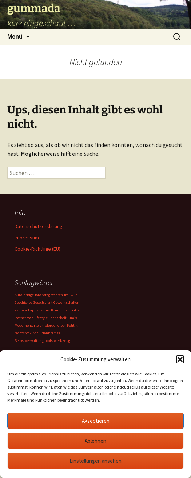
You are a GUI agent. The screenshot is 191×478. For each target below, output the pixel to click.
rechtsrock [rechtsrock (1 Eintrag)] (23, 333)
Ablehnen (95, 440)
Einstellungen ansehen (95, 460)
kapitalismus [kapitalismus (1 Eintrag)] (39, 310)
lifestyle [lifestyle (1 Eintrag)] (41, 317)
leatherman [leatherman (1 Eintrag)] (24, 317)
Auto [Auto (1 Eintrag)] (18, 294)
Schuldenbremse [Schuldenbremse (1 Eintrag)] (46, 333)
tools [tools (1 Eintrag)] (49, 340)
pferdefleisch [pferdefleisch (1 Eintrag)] (55, 325)
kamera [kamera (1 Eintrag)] (21, 310)
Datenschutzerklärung (39, 226)
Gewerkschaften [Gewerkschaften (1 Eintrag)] (66, 302)
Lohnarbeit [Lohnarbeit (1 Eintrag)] (58, 317)
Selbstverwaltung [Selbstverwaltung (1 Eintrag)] (29, 340)
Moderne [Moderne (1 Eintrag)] (22, 325)
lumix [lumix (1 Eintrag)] (72, 317)
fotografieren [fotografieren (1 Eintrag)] (52, 294)
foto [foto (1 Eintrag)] (38, 294)
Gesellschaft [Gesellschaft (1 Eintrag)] (42, 302)
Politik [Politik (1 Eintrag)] (72, 325)
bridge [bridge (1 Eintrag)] (28, 294)
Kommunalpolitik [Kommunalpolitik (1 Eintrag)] (65, 310)
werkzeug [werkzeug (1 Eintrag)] (62, 340)
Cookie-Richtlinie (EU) (37, 249)
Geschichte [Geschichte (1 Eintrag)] (23, 302)
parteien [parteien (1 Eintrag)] (37, 325)
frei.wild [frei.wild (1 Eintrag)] (71, 294)
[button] (180, 359)
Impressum (27, 237)
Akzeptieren (96, 420)
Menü (15, 36)
